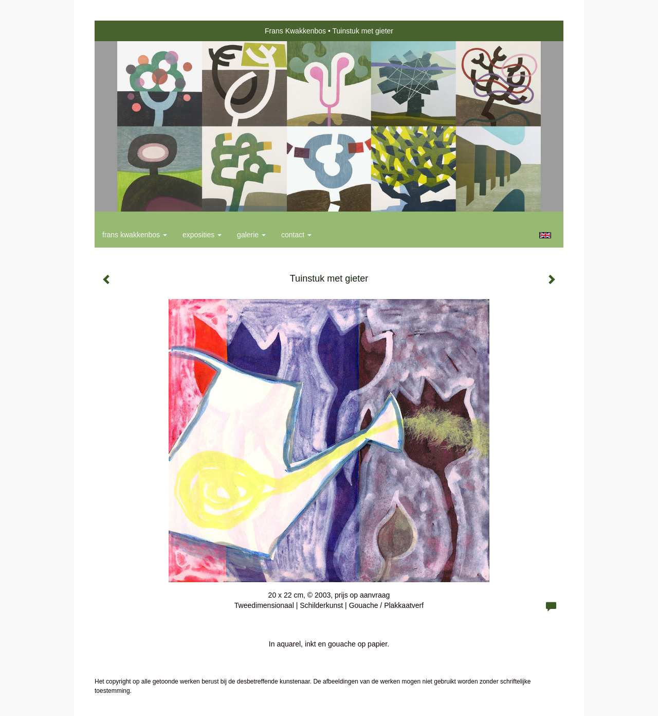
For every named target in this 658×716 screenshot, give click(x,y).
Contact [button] (296, 235)
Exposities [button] (202, 235)
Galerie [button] (251, 235)
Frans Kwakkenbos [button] (134, 235)
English (545, 235)
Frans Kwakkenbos (295, 31)
